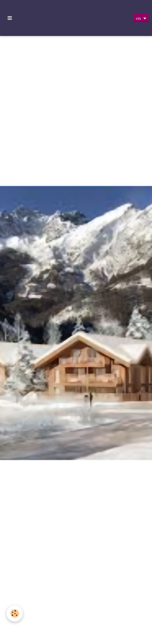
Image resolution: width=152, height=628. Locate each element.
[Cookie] (14, 613)
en (138, 18)
